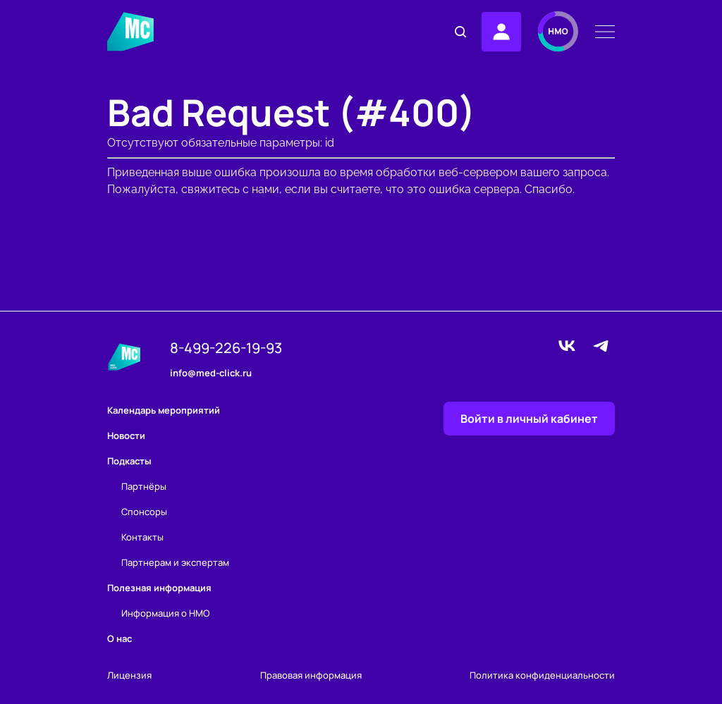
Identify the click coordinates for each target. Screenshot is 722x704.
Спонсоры (144, 511)
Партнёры (143, 486)
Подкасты (129, 461)
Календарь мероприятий (163, 410)
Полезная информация (159, 587)
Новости (126, 435)
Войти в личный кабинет (529, 418)
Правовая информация (311, 675)
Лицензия (129, 675)
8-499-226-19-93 (226, 348)
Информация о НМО (165, 613)
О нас (119, 638)
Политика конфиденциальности (542, 675)
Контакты (142, 537)
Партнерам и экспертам (175, 562)
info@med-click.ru (211, 373)
